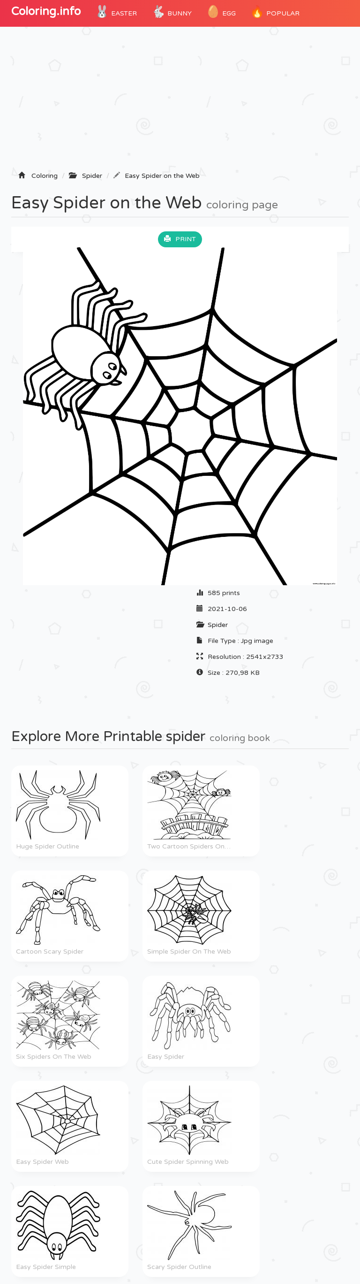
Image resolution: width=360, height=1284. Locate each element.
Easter (116, 12)
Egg (221, 12)
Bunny (171, 12)
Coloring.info (46, 11)
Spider (218, 625)
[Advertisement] (180, 102)
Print (180, 239)
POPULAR (275, 12)
